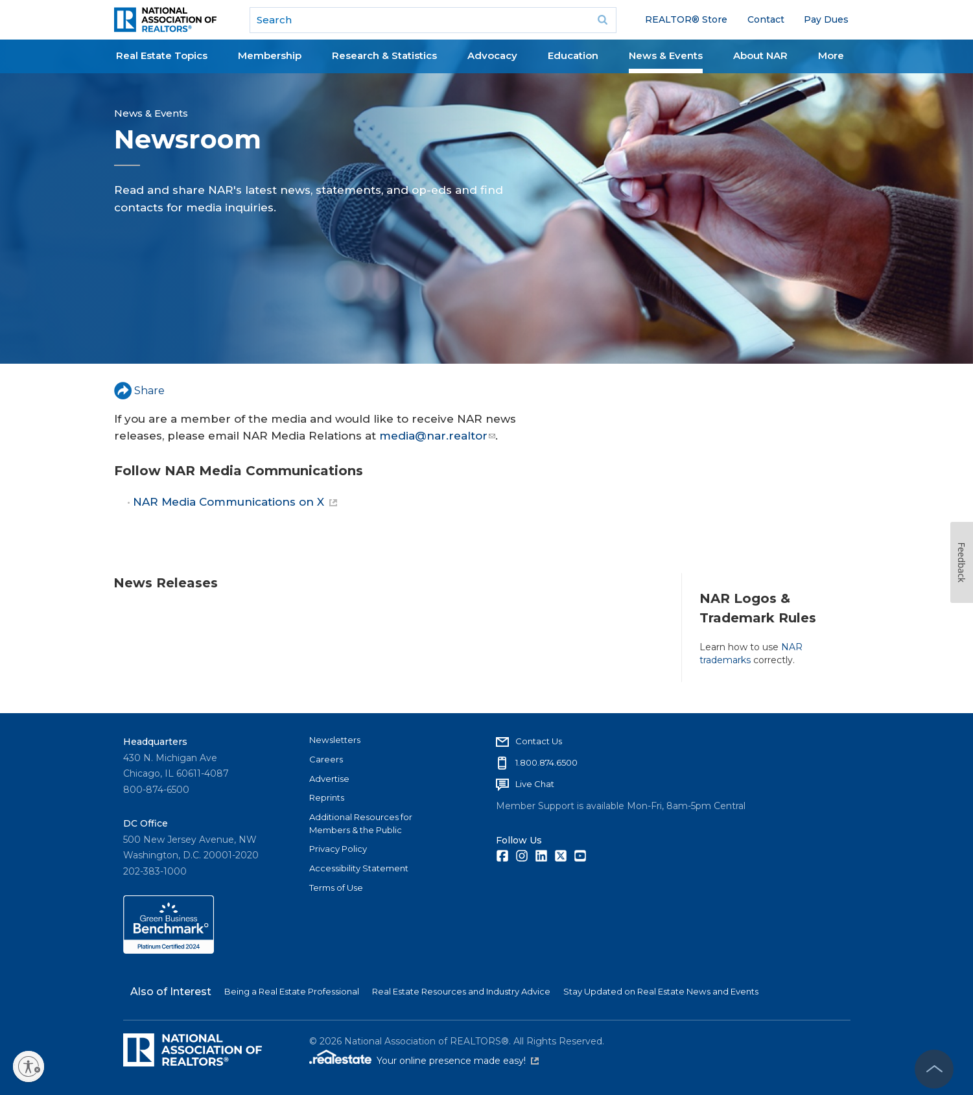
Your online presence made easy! (458, 1060)
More (831, 55)
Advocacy (492, 55)
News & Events (666, 55)
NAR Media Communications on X (235, 501)
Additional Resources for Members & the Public (360, 823)
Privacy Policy (338, 848)
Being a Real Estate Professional (291, 991)
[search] (433, 20)
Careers (326, 759)
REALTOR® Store (686, 19)
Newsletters (334, 740)
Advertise (329, 778)
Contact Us (538, 741)
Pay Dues (826, 19)
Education (573, 55)
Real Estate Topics (161, 55)
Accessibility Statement (358, 868)
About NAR (760, 55)
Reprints (326, 797)
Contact (765, 19)
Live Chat (534, 784)
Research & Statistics (384, 55)
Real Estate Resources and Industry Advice (461, 991)
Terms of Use (336, 887)
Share (139, 390)
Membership (269, 55)
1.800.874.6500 (546, 762)
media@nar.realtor (437, 435)
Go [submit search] (602, 20)
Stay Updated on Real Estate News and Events (660, 991)
